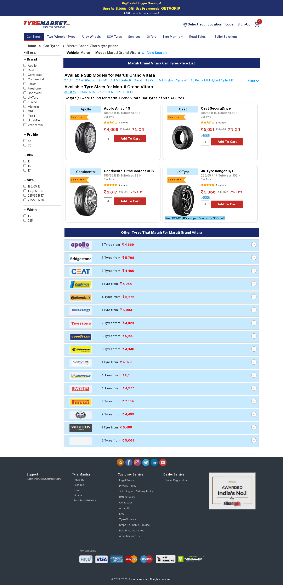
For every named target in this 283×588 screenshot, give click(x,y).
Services (134, 36)
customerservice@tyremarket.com (44, 479)
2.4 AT (68, 80)
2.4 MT (103, 80)
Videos (78, 495)
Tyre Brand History (85, 500)
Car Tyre (109, 116)
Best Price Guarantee (131, 530)
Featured (79, 484)
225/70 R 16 (125, 92)
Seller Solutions (227, 36)
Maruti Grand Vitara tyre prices (93, 46)
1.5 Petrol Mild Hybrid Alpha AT (167, 80)
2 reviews (220, 185)
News (77, 490)
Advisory (79, 479)
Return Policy (127, 496)
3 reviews (123, 122)
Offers (151, 36)
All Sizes (70, 92)
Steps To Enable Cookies (134, 524)
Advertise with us (129, 536)
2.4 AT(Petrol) (86, 80)
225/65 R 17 (106, 92)
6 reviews (220, 122)
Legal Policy (126, 480)
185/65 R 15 (87, 92)
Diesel (138, 80)
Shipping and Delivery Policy (136, 491)
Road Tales (198, 36)
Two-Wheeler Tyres (61, 36)
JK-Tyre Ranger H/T (217, 171)
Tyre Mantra (173, 36)
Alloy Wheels (91, 36)
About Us (124, 508)
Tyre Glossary (127, 519)
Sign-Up (244, 24)
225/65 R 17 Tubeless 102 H (220, 175)
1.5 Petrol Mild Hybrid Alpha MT (212, 80)
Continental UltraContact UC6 (129, 171)
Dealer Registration (176, 480)
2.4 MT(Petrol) (121, 80)
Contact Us (126, 502)
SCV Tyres (114, 36)
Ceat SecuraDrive (216, 108)
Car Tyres (34, 36)
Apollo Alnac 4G (117, 108)
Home (31, 46)
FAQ (121, 513)
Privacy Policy (127, 485)
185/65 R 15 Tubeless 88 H (122, 113)
